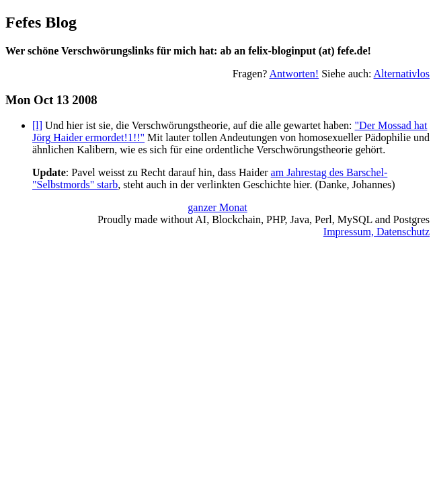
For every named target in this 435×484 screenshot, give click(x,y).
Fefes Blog (41, 22)
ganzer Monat (217, 207)
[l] (37, 125)
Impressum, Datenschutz (376, 231)
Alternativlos (401, 73)
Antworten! (294, 73)
